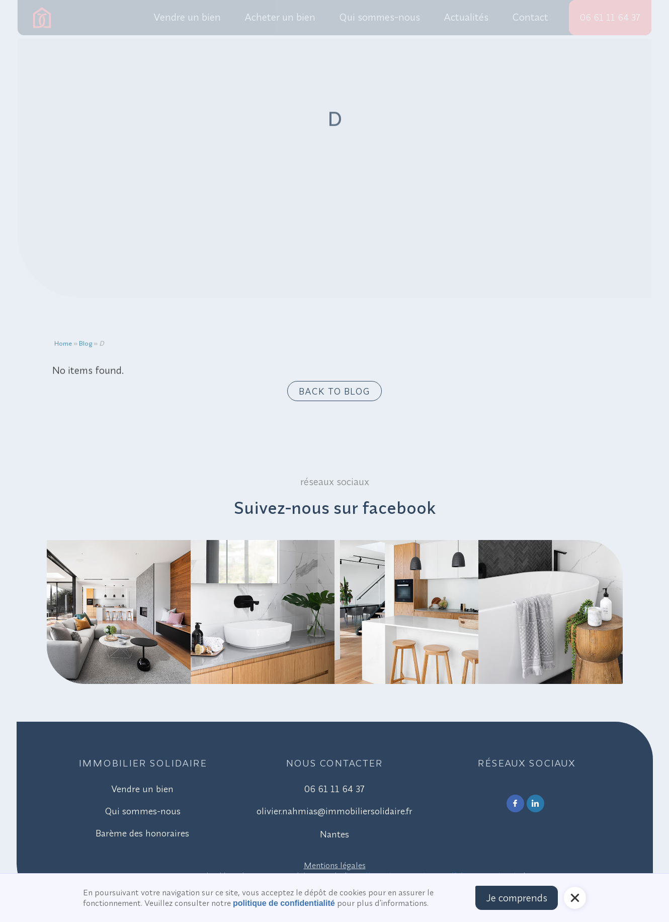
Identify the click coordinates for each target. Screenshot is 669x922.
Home (63, 347)
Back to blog (334, 391)
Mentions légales (335, 865)
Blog (85, 347)
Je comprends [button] (516, 897)
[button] (575, 898)
